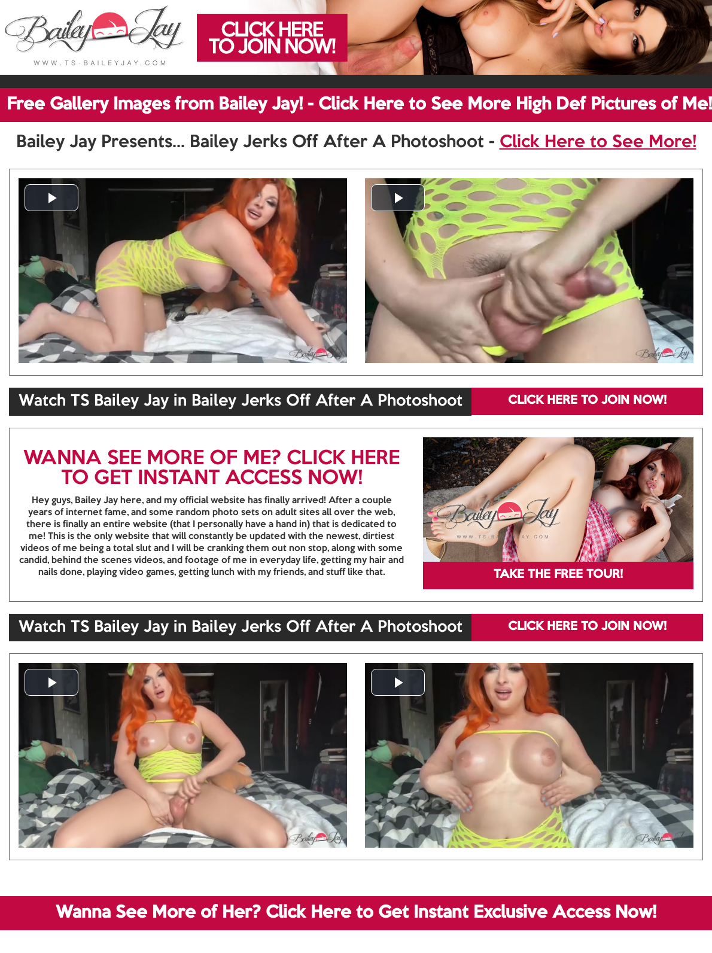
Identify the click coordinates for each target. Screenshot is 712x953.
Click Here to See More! (598, 142)
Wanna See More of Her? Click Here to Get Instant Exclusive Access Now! (356, 913)
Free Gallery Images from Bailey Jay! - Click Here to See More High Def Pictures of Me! (359, 104)
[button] (51, 197)
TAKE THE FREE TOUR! (558, 575)
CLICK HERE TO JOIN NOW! (587, 400)
